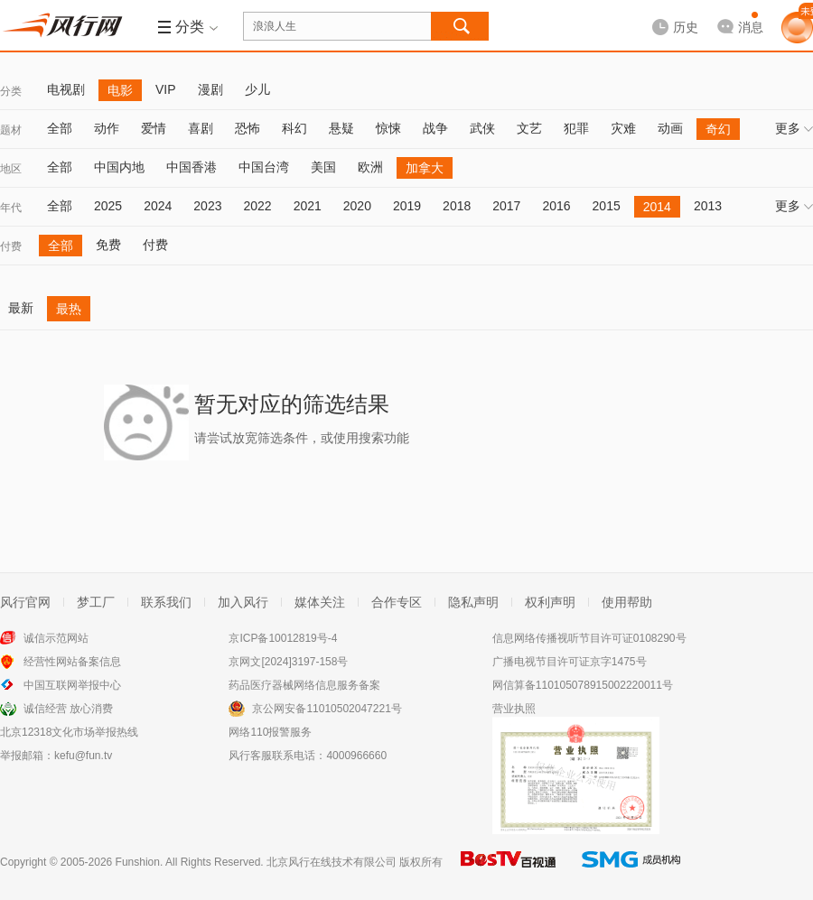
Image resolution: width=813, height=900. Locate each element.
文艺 (529, 128)
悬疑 (341, 128)
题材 (11, 130)
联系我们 (166, 602)
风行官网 (25, 602)
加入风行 (243, 602)
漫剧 (210, 89)
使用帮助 (627, 602)
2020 (357, 206)
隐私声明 (473, 602)
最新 (20, 308)
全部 (59, 128)
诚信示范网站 (56, 638)
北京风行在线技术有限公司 (331, 862)
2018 (457, 206)
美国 (323, 167)
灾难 (623, 128)
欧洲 (370, 167)
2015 (607, 206)
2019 (407, 206)
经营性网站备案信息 (72, 661)
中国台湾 (263, 167)
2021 (308, 206)
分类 (11, 91)
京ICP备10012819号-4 (283, 638)
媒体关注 (319, 602)
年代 (11, 207)
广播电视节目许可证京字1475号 (569, 661)
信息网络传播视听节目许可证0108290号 (589, 638)
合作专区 (396, 602)
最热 (68, 309)
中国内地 (119, 167)
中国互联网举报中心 (72, 685)
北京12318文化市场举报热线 (69, 732)
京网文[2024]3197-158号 (288, 661)
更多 (794, 128)
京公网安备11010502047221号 (326, 708)
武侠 (482, 128)
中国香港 (191, 167)
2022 (257, 206)
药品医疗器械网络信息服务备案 (304, 685)
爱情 (153, 128)
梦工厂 (96, 602)
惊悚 (388, 128)
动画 (670, 128)
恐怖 (247, 128)
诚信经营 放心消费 (68, 708)
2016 (556, 206)
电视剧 (66, 89)
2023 (207, 206)
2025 (108, 206)
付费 (11, 246)
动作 (106, 128)
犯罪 (576, 128)
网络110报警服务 (270, 732)
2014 (657, 206)
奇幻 (718, 129)
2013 (708, 206)
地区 (11, 168)
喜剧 (200, 128)
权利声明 (550, 602)
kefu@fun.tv (83, 755)
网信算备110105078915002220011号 (582, 685)
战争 (435, 128)
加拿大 (425, 168)
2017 (506, 206)
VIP (165, 89)
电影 (120, 90)
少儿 (257, 89)
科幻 (294, 128)
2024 (158, 206)
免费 (108, 244)
